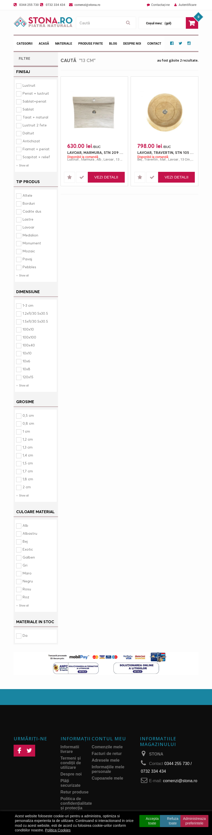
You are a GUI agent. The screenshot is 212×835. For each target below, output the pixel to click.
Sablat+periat (34, 101)
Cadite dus (32, 211)
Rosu (27, 589)
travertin (151, 159)
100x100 (29, 337)
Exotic (28, 549)
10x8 (26, 369)
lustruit (73, 159)
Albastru (30, 533)
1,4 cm (28, 455)
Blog (113, 43)
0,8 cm (28, 423)
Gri (25, 565)
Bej (25, 541)
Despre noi (132, 43)
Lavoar (28, 227)
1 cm (26, 431)
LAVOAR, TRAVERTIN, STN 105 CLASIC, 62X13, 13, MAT (165, 152)
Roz (26, 597)
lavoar (108, 159)
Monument (32, 243)
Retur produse (75, 792)
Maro (27, 573)
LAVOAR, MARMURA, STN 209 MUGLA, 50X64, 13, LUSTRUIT (95, 152)
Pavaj (27, 259)
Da (25, 635)
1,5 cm (28, 463)
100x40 (29, 345)
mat (163, 159)
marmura (87, 159)
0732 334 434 (55, 5)
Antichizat (31, 141)
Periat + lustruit (36, 93)
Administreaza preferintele (194, 821)
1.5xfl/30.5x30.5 (35, 321)
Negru (28, 581)
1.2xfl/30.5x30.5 (35, 313)
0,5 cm (28, 415)
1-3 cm (28, 305)
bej (139, 159)
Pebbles (29, 267)
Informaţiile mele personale (108, 769)
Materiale (63, 43)
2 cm (27, 487)
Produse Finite (90, 43)
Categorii (25, 43)
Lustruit (29, 85)
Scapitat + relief (36, 157)
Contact (154, 43)
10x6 (26, 361)
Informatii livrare (70, 749)
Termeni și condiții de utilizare (71, 763)
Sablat (28, 109)
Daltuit (28, 133)
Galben (29, 557)
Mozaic (29, 251)
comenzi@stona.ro (87, 5)
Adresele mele (106, 760)
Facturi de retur (107, 753)
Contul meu (109, 738)
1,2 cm (28, 439)
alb (99, 159)
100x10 (28, 329)
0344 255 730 (29, 5)
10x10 (27, 353)
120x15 (28, 377)
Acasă (44, 43)
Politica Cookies (58, 830)
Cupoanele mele (107, 778)
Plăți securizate (71, 783)
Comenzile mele (107, 747)
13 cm (120, 159)
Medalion (30, 235)
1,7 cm (28, 471)
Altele (27, 195)
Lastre (28, 219)
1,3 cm (28, 447)
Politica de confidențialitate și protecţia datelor (76, 806)
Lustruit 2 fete (35, 125)
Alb (25, 525)
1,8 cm (28, 479)
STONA (156, 754)
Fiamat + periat (36, 149)
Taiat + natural (35, 117)
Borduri (29, 203)
